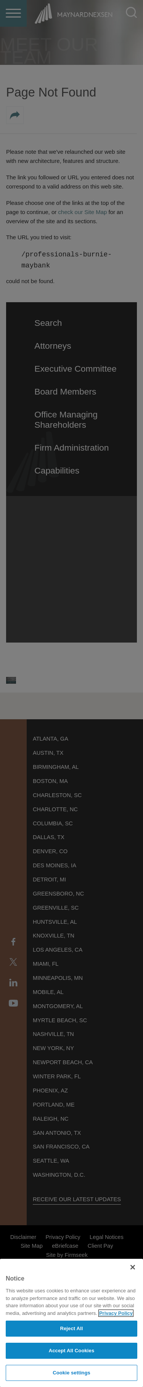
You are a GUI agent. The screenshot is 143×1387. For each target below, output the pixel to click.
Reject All (71, 1328)
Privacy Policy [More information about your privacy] (116, 1313)
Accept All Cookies (72, 1350)
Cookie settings (71, 1373)
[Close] (132, 1267)
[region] (71, 1323)
